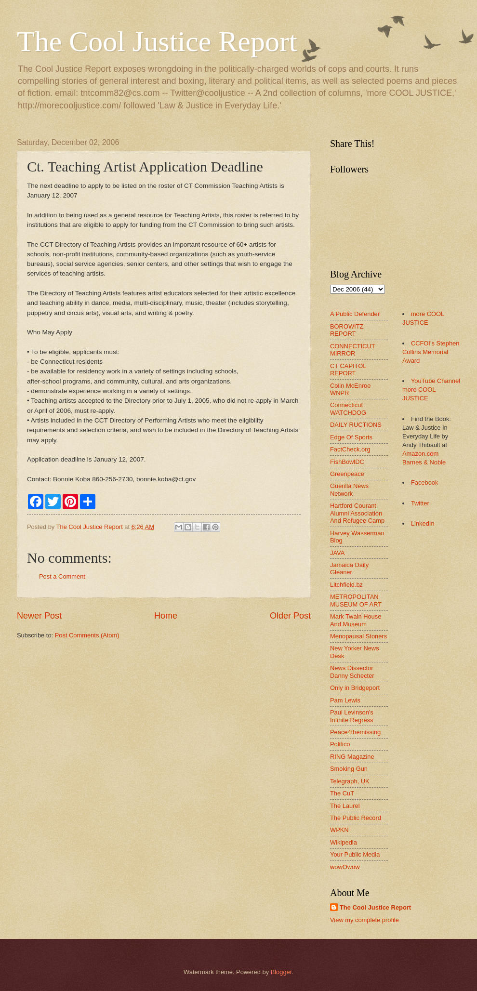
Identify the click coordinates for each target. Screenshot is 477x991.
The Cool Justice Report (157, 41)
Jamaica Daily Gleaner (349, 568)
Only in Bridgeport (355, 687)
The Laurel (345, 805)
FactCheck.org (350, 449)
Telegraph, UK (350, 781)
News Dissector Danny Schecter (352, 671)
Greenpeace (347, 473)
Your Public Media (355, 854)
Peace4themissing (355, 732)
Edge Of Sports (351, 437)
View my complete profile (364, 920)
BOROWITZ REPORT (346, 330)
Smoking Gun (349, 768)
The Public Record (355, 817)
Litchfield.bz (346, 584)
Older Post (290, 616)
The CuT (342, 793)
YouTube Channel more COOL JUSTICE (431, 389)
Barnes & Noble (424, 462)
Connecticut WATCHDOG (348, 408)
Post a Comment (62, 576)
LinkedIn (423, 523)
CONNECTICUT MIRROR (352, 350)
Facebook (424, 482)
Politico (340, 744)
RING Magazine (352, 756)
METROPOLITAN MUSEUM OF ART (356, 600)
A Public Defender (355, 313)
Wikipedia (343, 842)
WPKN (339, 829)
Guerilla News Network (349, 489)
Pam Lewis (345, 700)
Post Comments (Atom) (87, 635)
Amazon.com (420, 453)
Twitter (420, 503)
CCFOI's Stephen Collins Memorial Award (430, 352)
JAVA (337, 552)
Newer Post (39, 616)
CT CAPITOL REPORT (348, 369)
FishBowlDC (347, 461)
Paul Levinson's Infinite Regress (351, 716)
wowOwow (345, 867)
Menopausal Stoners (358, 636)
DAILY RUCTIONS (356, 424)
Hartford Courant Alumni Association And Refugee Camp (357, 513)
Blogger (281, 972)
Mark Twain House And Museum (355, 620)
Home (165, 616)
